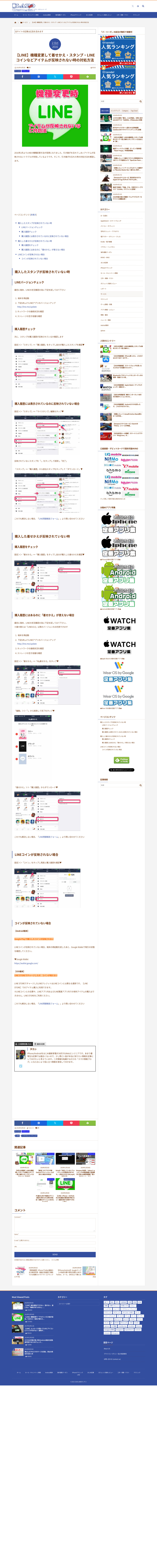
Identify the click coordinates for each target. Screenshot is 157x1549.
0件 (30, 68)
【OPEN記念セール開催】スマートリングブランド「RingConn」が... (127, 434)
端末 (112, 1302)
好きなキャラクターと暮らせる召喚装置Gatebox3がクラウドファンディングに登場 (127, 129)
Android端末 (47, 15)
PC (112, 1323)
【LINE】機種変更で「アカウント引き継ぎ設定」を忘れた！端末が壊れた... (39, 1318)
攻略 (129, 1302)
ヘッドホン (108, 1309)
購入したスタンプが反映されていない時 (35, 223)
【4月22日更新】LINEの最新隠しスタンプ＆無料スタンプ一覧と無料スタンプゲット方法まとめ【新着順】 (24, 1173)
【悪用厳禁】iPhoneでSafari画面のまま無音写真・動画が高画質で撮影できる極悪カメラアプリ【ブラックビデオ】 (33, 1273)
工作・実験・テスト (122, 15)
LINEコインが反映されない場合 (31, 254)
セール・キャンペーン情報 (30, 15)
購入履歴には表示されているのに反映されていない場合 (45, 236)
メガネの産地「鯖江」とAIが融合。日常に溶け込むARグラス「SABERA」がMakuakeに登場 (128, 119)
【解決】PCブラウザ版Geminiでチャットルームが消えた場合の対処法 (45, 1172)
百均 (117, 1302)
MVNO (117, 1323)
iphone (103, 331)
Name (16, 1234)
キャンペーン (109, 1319)
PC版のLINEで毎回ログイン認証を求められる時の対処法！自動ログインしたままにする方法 (45, 1199)
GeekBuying (122, 1326)
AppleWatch (129, 1330)
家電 (139, 1302)
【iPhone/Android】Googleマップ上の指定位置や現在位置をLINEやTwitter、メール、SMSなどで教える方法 (76, 1273)
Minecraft (124, 1323)
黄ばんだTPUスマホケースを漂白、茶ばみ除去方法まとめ (39, 1353)
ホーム (16, 15)
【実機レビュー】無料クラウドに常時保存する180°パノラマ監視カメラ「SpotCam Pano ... (128, 159)
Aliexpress (115, 1333)
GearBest (132, 1326)
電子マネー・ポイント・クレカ (110, 237)
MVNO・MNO (105, 257)
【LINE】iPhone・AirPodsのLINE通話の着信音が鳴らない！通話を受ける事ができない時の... (65, 1199)
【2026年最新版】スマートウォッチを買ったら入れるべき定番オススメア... (127, 367)
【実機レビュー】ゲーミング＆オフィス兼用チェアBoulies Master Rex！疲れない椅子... (128, 169)
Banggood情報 (109, 1330)
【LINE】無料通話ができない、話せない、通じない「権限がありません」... (39, 1306)
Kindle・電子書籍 (106, 242)
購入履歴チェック (29, 231)
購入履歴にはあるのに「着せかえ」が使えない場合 (43, 249)
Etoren (139, 1326)
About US (107, 1349)
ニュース (116, 1309)
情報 (134, 1302)
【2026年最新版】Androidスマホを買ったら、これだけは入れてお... (126, 405)
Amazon (107, 1333)
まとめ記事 (89, 15)
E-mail (16, 1240)
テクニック (136, 15)
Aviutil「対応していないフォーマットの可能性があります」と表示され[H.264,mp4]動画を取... (65, 1173)
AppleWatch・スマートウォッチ (111, 221)
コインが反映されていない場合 (34, 258)
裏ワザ (107, 1302)
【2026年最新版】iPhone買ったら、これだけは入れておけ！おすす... (128, 357)
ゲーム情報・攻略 (106, 304)
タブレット (117, 1312)
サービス (17, 71)
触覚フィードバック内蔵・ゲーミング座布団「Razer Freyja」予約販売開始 (127, 150)
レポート (103, 289)
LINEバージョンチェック (32, 227)
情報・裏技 (104, 315)
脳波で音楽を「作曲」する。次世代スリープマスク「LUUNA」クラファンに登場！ (128, 188)
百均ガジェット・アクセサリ (110, 231)
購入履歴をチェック (29, 245)
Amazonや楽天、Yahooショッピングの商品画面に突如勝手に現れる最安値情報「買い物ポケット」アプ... (85, 1173)
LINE (15, 21)
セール (138, 1312)
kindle (137, 1323)
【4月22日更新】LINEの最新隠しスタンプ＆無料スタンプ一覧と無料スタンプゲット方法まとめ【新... (128, 139)
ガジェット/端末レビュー (104, 15)
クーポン (140, 1316)
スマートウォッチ (110, 1316)
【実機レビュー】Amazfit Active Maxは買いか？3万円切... (127, 415)
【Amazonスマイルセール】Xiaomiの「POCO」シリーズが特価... (125, 425)
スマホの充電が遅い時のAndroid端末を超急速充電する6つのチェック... (39, 1341)
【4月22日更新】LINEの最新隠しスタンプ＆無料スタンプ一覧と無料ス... (128, 347)
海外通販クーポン (60, 15)
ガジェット (118, 1319)
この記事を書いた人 (24, 1044)
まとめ (107, 1323)
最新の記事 (41, 1044)
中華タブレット (114, 1306)
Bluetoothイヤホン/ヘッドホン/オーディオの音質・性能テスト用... (128, 376)
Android (138, 1330)
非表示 (33, 214)
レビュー (133, 1306)
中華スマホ (124, 1306)
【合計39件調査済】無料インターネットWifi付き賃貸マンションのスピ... (127, 396)
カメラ (126, 1319)
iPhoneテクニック (75, 15)
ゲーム (127, 1316)
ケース (134, 1316)
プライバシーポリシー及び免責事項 (115, 1354)
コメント (31, 1128)
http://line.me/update (27, 306)
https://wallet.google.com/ (26, 963)
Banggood (119, 1330)
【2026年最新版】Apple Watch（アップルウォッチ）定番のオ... (127, 386)
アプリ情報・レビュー (68, 1154)
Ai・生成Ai (104, 216)
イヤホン (133, 1319)
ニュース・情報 (106, 320)
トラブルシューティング (29, 1136)
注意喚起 (123, 1302)
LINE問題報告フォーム (48, 518)
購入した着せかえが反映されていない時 (35, 241)
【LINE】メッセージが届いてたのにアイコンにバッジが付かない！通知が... (39, 1330)
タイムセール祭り (128, 1312)
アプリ (140, 1319)
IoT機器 (114, 1326)
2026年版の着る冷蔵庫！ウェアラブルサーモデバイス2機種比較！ (127, 198)
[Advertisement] (55, 191)
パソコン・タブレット (108, 226)
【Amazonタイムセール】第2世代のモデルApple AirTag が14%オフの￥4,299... (127, 179)
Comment (17, 1217)
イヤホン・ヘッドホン (108, 247)
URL (15, 1247)
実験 (106, 1306)
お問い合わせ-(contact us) (112, 1359)
